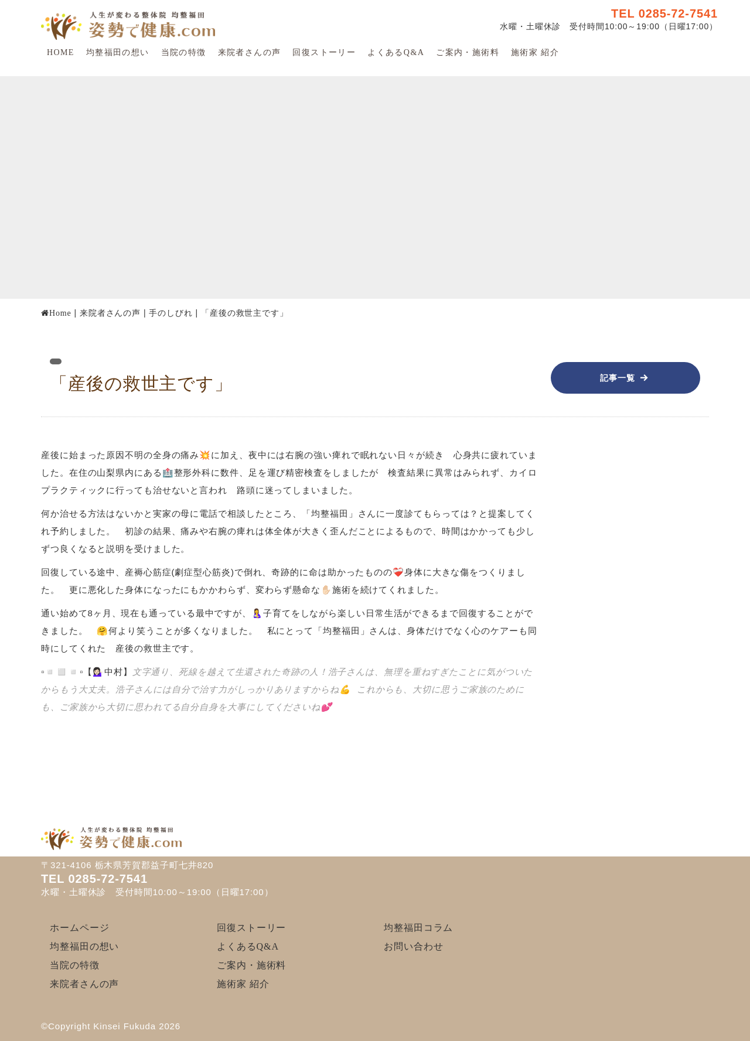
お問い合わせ (413, 946)
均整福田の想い (117, 52)
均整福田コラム (418, 928)
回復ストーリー (324, 52)
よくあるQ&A (395, 52)
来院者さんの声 (249, 52)
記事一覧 (617, 378)
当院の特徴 (183, 52)
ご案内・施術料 (467, 52)
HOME (60, 52)
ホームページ (79, 928)
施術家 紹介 (535, 52)
